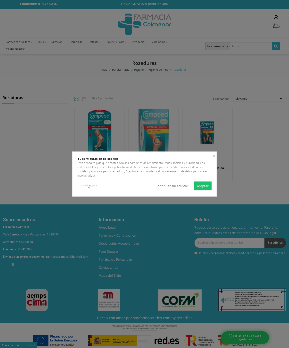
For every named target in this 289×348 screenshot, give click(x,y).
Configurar (88, 186)
